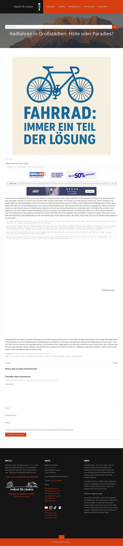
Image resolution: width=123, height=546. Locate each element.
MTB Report (50, 6)
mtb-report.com (50, 501)
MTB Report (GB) (51, 518)
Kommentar (9, 384)
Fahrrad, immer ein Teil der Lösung (32, 354)
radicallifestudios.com (52, 491)
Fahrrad (18, 354)
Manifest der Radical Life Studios (22, 494)
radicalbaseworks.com (53, 496)
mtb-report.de (50, 498)
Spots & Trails (89, 6)
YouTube (31, 465)
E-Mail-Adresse (11, 415)
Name (7, 408)
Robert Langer (50, 468)
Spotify (24, 468)
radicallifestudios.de (52, 489)
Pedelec (40, 356)
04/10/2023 (8, 159)
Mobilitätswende (31, 356)
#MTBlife (62, 6)
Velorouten (68, 356)
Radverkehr (54, 356)
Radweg (61, 356)
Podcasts (47, 354)
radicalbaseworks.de (52, 493)
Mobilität (22, 356)
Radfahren (47, 356)
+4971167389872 (56, 481)
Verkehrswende (77, 356)
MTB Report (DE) (51, 515)
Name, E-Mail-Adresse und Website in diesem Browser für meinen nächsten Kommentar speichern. (40, 430)
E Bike (11, 356)
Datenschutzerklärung (22, 496)
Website (8, 423)
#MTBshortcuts (74, 6)
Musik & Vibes (102, 6)
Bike (13, 354)
